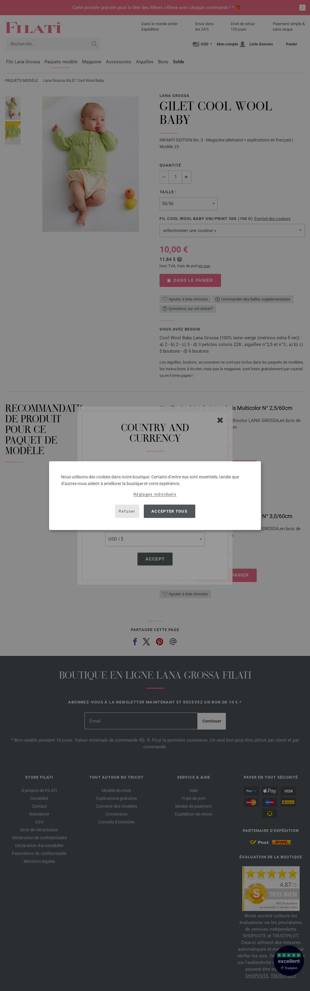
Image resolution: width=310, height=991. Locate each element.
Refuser (127, 511)
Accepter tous (169, 511)
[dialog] (155, 495)
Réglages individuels (155, 494)
